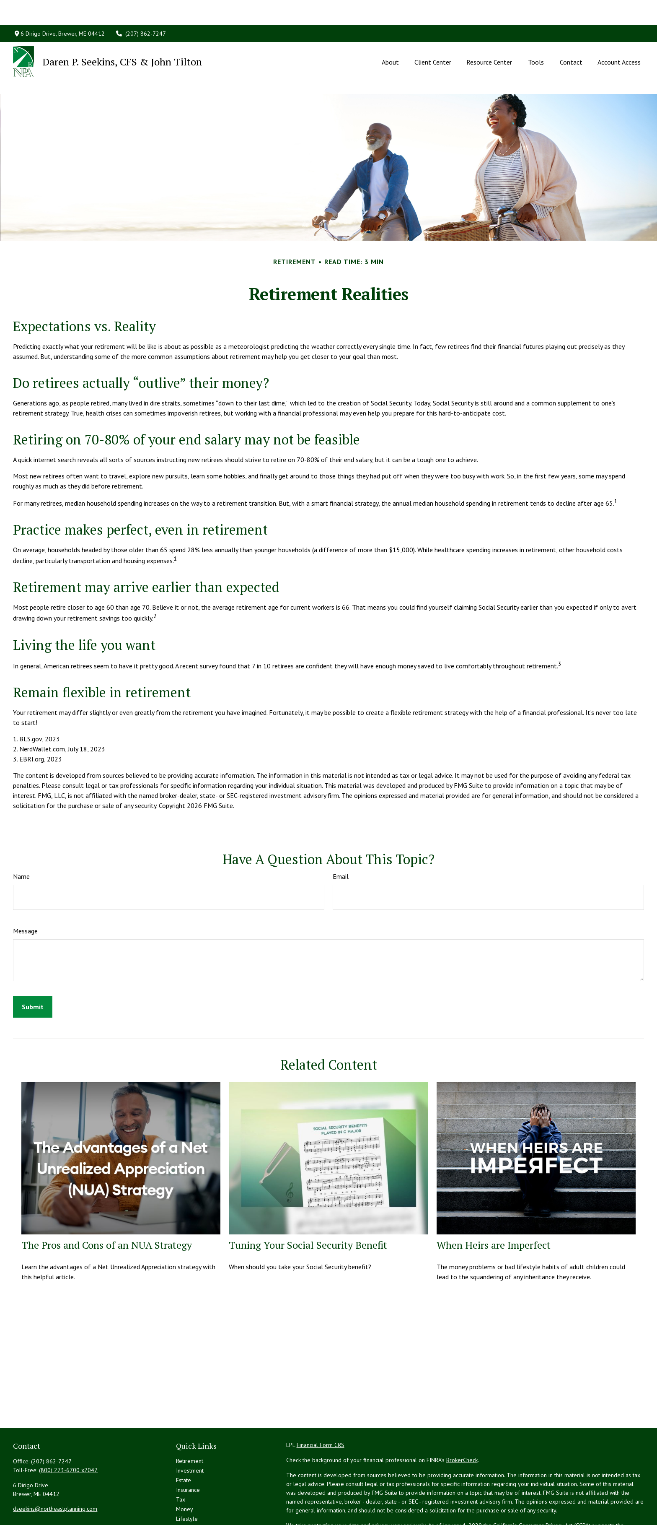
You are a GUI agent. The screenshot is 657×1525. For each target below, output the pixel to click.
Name (21, 838)
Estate (183, 1442)
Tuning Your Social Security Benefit (308, 1207)
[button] (390, 36)
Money (184, 1471)
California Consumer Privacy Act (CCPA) (541, 1487)
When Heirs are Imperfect (494, 1207)
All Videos (189, 1500)
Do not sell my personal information (480, 1496)
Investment (190, 1433)
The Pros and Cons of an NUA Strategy (106, 1207)
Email (341, 838)
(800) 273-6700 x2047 (68, 1432)
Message (25, 893)
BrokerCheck (462, 1422)
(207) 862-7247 (140, 8)
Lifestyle (187, 1481)
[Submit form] (32, 969)
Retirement (189, 1423)
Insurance (188, 1452)
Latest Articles (193, 1490)
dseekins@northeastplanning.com (55, 1471)
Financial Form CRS (320, 1407)
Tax (180, 1461)
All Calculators (194, 1510)
